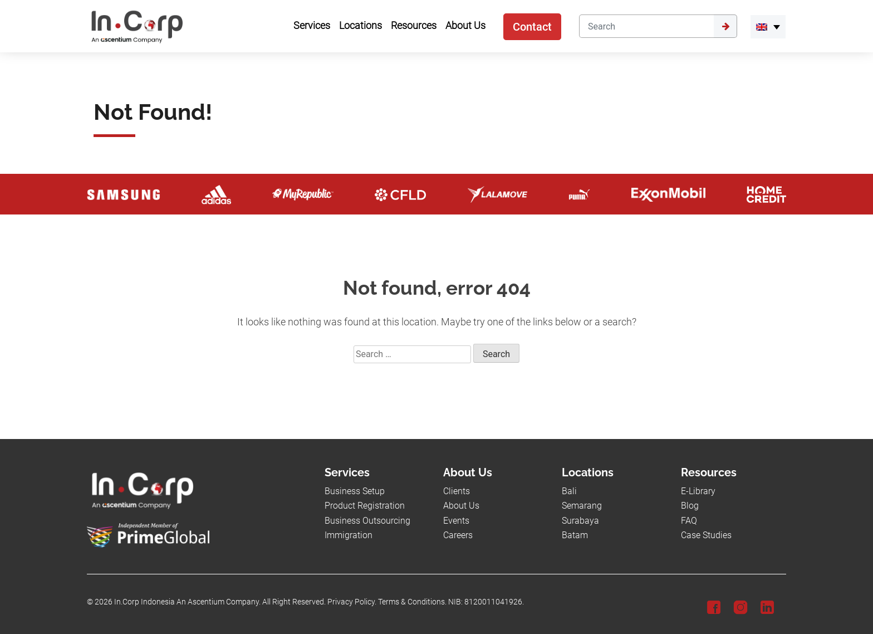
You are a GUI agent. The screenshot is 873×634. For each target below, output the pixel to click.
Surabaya (580, 520)
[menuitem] (768, 26)
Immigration (348, 535)
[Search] (646, 26)
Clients (456, 491)
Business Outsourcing (367, 520)
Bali (569, 491)
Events (456, 520)
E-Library (698, 491)
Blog (690, 505)
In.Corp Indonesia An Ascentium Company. (187, 602)
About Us (461, 505)
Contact (532, 26)
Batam (575, 535)
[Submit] (725, 26)
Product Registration (365, 505)
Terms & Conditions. (412, 602)
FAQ (689, 520)
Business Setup (355, 491)
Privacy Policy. (351, 602)
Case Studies (706, 535)
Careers (458, 535)
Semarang (582, 505)
